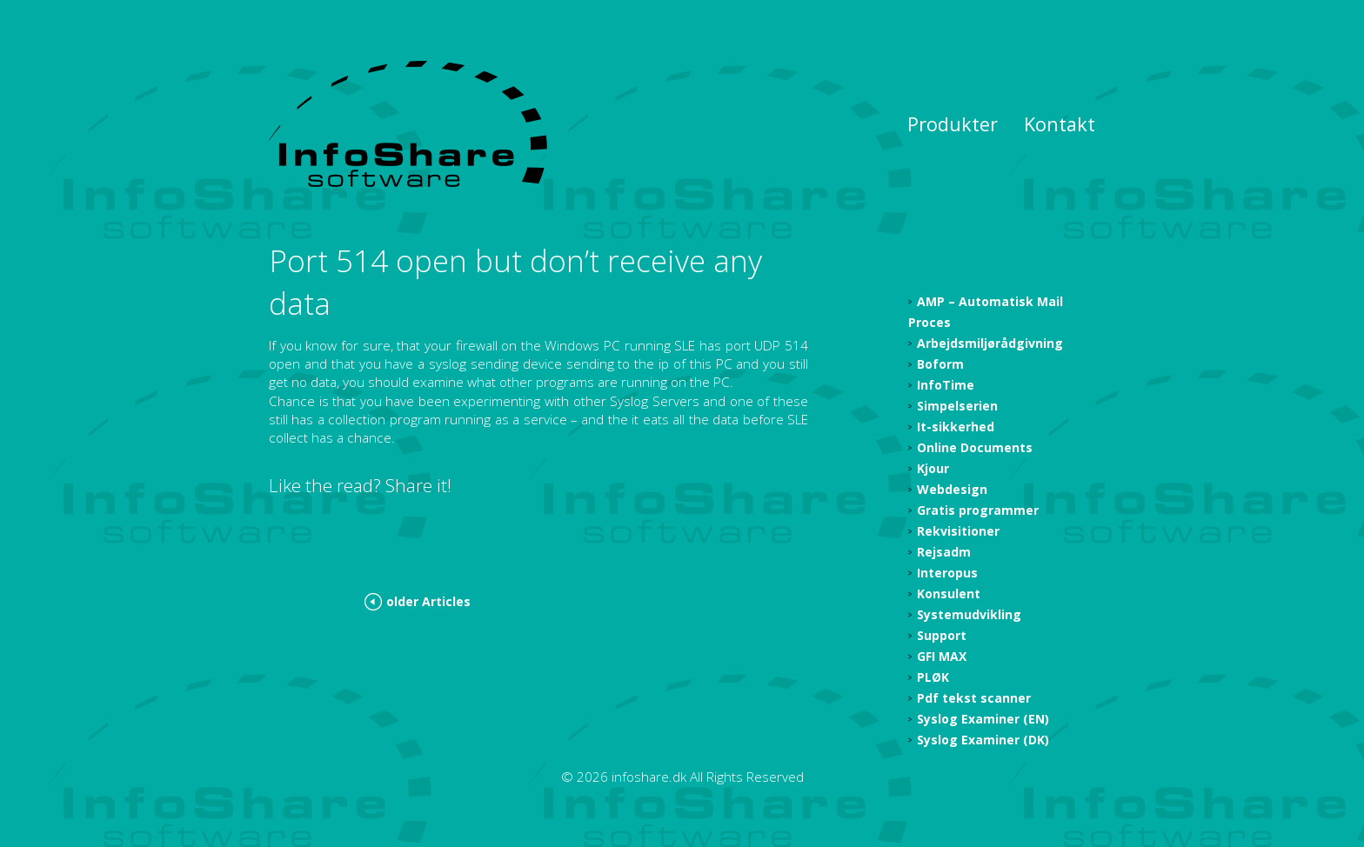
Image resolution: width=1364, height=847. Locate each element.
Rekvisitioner (958, 531)
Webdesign (952, 489)
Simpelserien (957, 405)
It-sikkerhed (955, 426)
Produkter (952, 124)
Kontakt (1059, 124)
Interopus (947, 572)
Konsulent (948, 593)
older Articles (428, 601)
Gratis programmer (978, 510)
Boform (940, 364)
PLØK (933, 677)
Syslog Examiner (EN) (983, 718)
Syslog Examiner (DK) (983, 739)
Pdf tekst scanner (974, 698)
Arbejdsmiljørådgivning (990, 343)
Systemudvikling (969, 614)
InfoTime (945, 385)
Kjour (933, 468)
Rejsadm (944, 552)
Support (941, 635)
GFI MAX (941, 656)
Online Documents (975, 447)
